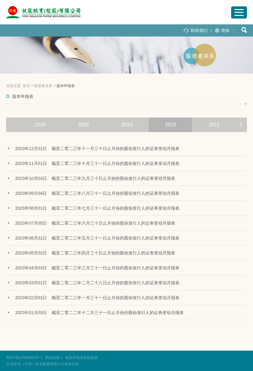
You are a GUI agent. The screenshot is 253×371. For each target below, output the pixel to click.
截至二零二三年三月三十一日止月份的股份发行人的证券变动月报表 (115, 267)
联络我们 (199, 30)
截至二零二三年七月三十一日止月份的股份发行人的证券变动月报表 (115, 208)
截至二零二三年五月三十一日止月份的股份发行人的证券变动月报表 (115, 238)
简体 (225, 30)
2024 (127, 124)
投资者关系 (43, 86)
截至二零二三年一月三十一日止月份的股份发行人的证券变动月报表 (115, 297)
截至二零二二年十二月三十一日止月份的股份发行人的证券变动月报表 (118, 312)
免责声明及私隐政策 (81, 357)
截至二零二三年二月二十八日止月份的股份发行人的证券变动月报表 (115, 282)
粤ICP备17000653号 (22, 357)
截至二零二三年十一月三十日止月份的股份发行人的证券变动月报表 (115, 148)
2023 (170, 124)
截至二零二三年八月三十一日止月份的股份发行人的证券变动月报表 (115, 193)
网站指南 (52, 357)
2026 (40, 124)
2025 (83, 124)
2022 (214, 124)
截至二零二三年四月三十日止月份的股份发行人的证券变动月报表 (113, 252)
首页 (26, 86)
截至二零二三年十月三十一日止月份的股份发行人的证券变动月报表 (115, 163)
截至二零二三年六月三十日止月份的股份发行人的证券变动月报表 (113, 223)
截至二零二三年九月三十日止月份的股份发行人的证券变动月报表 (113, 178)
